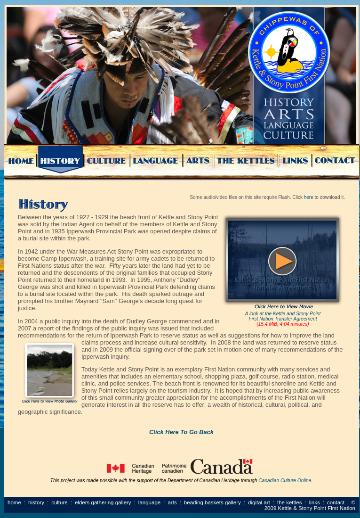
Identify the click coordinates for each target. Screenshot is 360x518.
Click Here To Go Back (181, 432)
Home (14, 502)
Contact (335, 502)
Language (149, 502)
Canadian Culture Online (284, 480)
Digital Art (259, 502)
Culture (59, 502)
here (308, 197)
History (36, 502)
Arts (172, 502)
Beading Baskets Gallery (212, 502)
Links (314, 502)
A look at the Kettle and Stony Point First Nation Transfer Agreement (283, 316)
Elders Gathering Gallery (103, 502)
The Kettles (289, 502)
